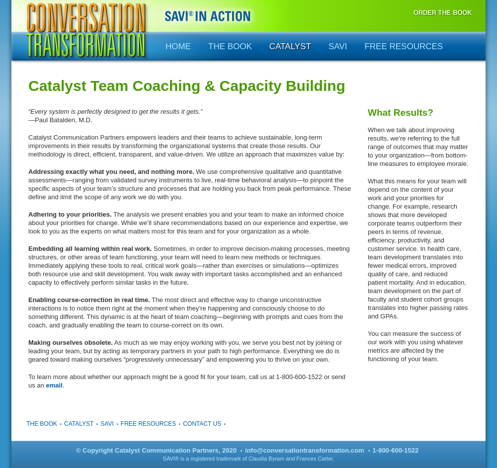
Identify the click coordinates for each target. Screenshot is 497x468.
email (54, 385)
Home (178, 46)
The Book (230, 46)
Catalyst (290, 46)
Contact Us (202, 423)
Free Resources (403, 46)
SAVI (338, 46)
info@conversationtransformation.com (304, 450)
